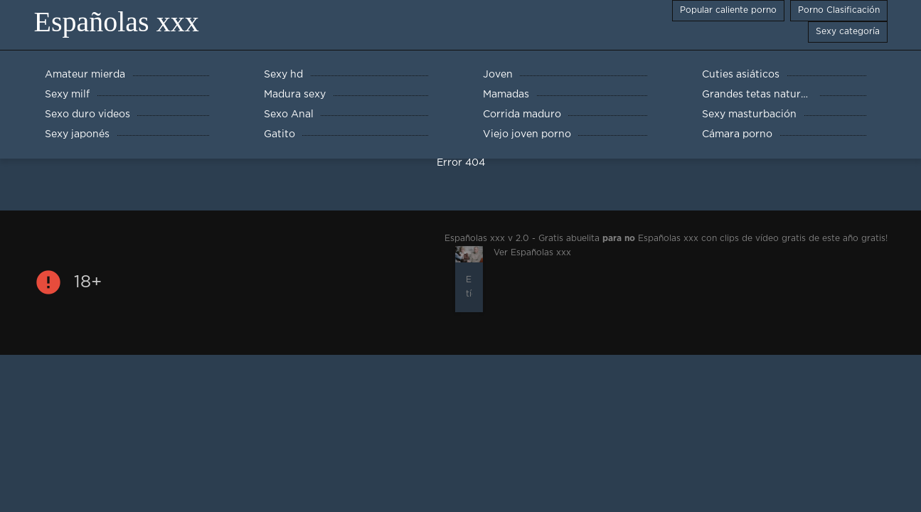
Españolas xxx (116, 22)
